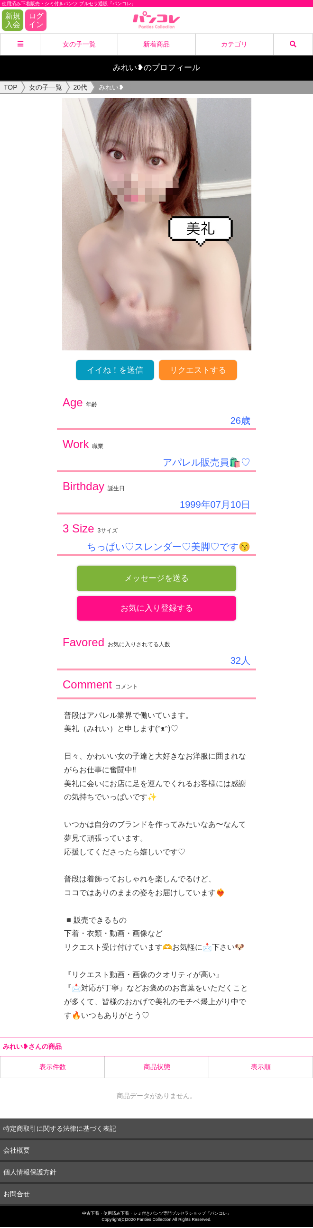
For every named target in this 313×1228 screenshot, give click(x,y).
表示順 (261, 1068)
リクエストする (198, 370)
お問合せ (16, 1194)
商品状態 (157, 1068)
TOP (11, 87)
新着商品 (156, 44)
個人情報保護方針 (29, 1172)
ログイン (36, 20)
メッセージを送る (156, 578)
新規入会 (12, 20)
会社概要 (16, 1151)
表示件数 (52, 1068)
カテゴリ (234, 44)
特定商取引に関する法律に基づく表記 (59, 1129)
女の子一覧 (79, 44)
